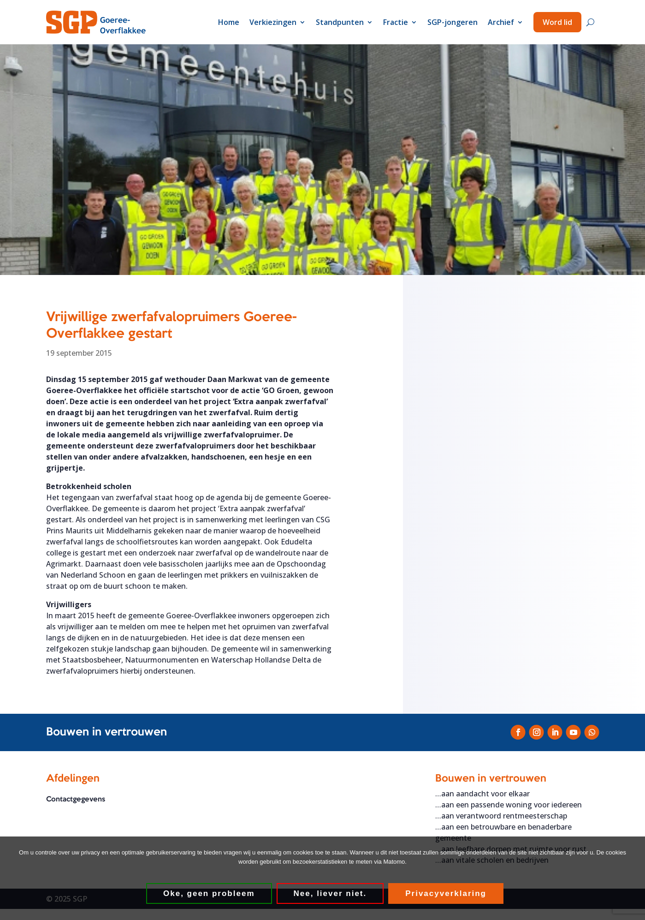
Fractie (395, 22)
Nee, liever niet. (330, 893)
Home (228, 22)
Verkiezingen (272, 22)
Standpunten (340, 22)
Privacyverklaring (445, 893)
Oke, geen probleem (209, 893)
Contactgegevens (75, 799)
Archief (501, 22)
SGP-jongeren (452, 22)
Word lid (557, 22)
